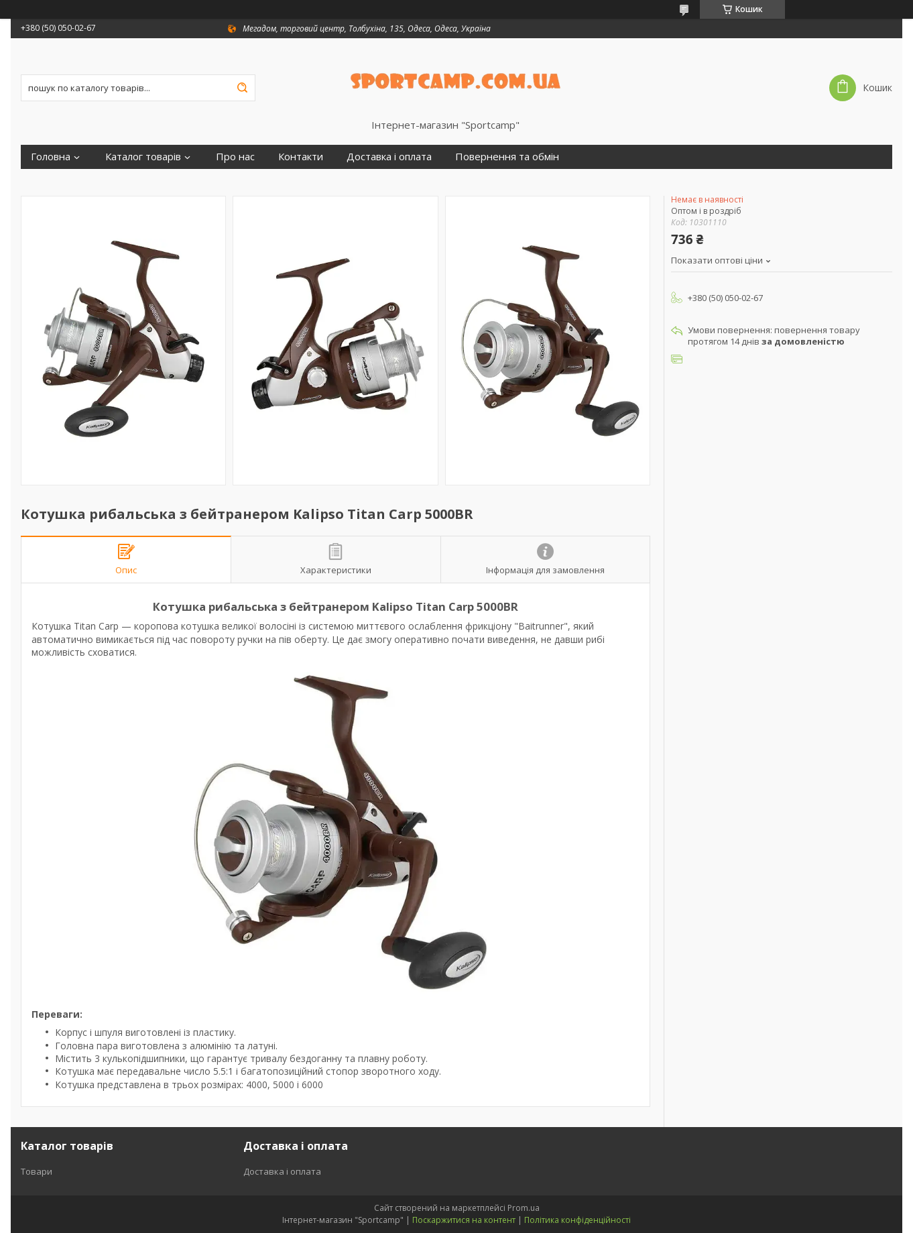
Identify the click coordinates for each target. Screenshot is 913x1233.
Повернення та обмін (507, 157)
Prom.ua (523, 1208)
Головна (50, 157)
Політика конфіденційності (577, 1220)
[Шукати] (242, 87)
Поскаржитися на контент (463, 1220)
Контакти (300, 157)
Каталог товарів (143, 157)
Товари (36, 1171)
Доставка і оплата (389, 157)
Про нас (235, 157)
